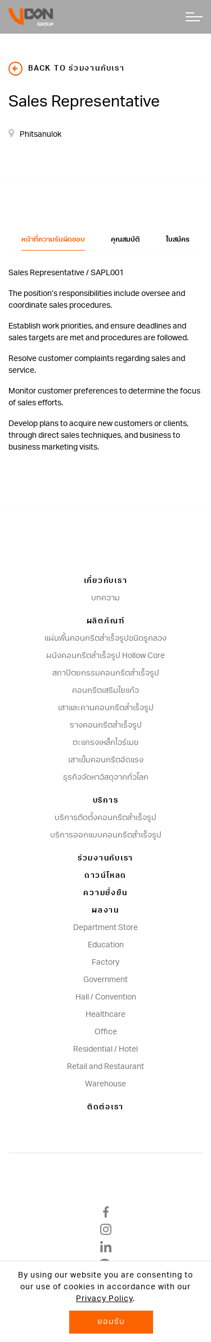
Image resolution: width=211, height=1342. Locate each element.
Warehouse (105, 1084)
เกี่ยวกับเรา (106, 581)
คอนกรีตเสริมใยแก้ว (105, 691)
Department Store (105, 928)
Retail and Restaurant (105, 1067)
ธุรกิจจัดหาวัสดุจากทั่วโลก (106, 777)
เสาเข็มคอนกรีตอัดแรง (105, 760)
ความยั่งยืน (105, 893)
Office (106, 1032)
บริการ (106, 800)
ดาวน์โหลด (105, 876)
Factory (105, 962)
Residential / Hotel (105, 1049)
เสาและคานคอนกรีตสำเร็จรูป (106, 708)
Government (105, 980)
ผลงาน (105, 910)
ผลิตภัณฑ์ (106, 621)
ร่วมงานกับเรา (105, 858)
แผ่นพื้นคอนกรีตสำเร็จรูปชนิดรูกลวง (105, 638)
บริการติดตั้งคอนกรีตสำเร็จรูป (105, 818)
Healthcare (105, 1015)
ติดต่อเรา (105, 1107)
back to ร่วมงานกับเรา (66, 69)
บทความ (105, 598)
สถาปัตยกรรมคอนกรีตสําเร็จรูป (105, 673)
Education (106, 945)
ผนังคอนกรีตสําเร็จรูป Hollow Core (105, 656)
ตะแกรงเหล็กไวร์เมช (105, 743)
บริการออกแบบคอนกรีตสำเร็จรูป (105, 835)
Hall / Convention (105, 997)
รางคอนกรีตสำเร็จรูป (106, 725)
